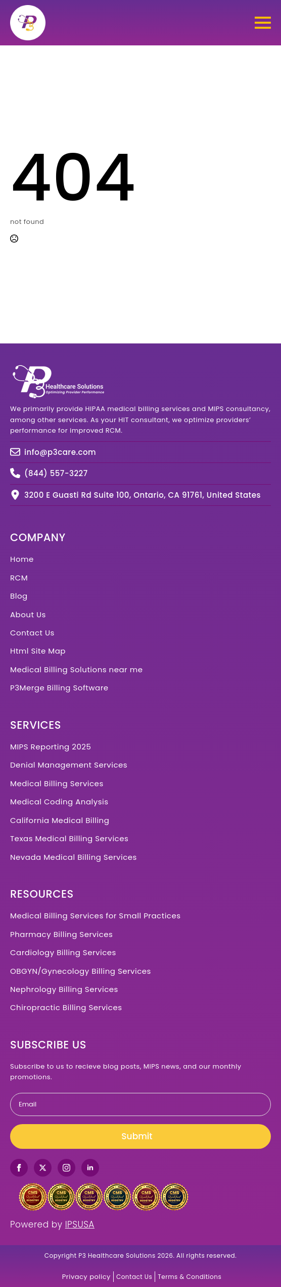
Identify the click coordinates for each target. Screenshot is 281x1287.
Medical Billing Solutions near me (76, 669)
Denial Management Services (68, 764)
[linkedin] (90, 1168)
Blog (19, 596)
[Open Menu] (263, 23)
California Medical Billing (59, 820)
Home (22, 559)
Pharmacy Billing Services (61, 934)
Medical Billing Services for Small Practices (95, 915)
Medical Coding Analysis (59, 801)
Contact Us (32, 632)
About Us (28, 614)
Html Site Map (38, 651)
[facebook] (19, 1168)
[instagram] (66, 1168)
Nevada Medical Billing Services (73, 857)
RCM (19, 577)
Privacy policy (86, 1276)
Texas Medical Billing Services (69, 838)
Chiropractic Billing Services (66, 1007)
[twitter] (43, 1168)
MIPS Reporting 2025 (50, 746)
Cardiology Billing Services (63, 952)
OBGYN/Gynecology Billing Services (80, 971)
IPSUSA (80, 1224)
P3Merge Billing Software (59, 687)
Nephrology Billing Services (64, 989)
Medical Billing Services (57, 783)
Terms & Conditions (189, 1276)
